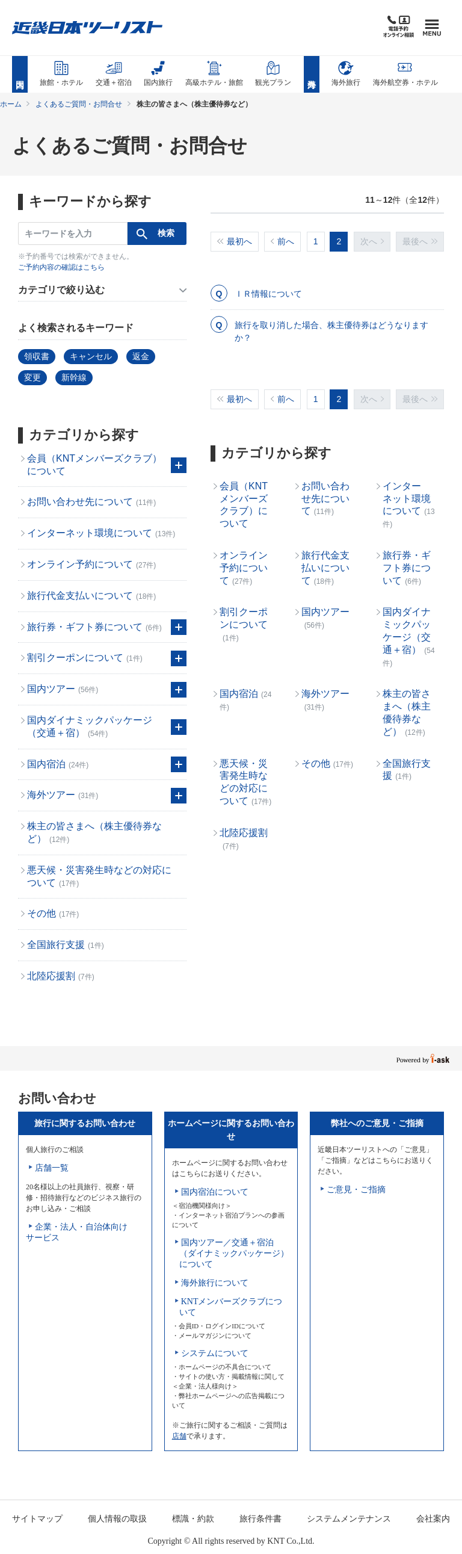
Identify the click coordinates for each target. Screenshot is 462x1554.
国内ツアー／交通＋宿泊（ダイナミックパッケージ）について (234, 1253)
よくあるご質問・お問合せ (78, 104)
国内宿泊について (214, 1191)
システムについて (214, 1353)
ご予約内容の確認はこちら (61, 267)
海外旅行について (214, 1282)
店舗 (179, 1436)
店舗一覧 (52, 1167)
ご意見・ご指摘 (356, 1189)
